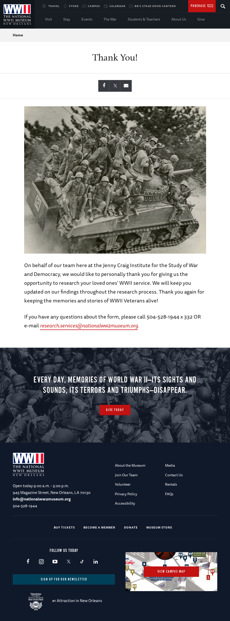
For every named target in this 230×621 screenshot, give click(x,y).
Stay (66, 19)
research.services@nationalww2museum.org (89, 325)
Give (201, 19)
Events (86, 19)
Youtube (55, 562)
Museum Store (159, 527)
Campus (94, 6)
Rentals (171, 484)
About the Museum (130, 465)
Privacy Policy (126, 494)
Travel (54, 6)
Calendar (117, 6)
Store (74, 6)
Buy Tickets (64, 527)
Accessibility (125, 503)
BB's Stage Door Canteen (155, 6)
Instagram (41, 562)
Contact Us (174, 475)
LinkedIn (95, 562)
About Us (178, 19)
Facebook (28, 562)
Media (170, 465)
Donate (131, 527)
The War (109, 19)
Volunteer (122, 484)
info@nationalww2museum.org (42, 499)
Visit (48, 19)
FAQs (169, 494)
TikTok (82, 562)
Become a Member (99, 527)
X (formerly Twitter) (68, 562)
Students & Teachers (144, 19)
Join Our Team (126, 475)
